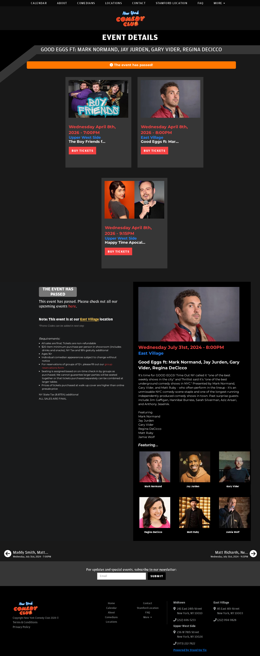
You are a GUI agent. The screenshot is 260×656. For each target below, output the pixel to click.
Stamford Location (171, 3)
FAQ (200, 3)
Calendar (39, 3)
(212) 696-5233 (186, 620)
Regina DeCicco (153, 532)
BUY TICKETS (82, 151)
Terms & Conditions (25, 622)
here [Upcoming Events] (72, 306)
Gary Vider (232, 486)
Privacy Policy (21, 627)
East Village (89, 319)
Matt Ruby (193, 532)
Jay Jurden (193, 486)
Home (111, 603)
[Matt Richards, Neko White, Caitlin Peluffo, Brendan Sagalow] (234, 554)
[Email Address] (121, 576)
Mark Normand (153, 486)
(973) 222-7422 (186, 643)
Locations (113, 3)
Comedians (86, 3)
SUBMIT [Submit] (156, 576)
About (62, 3)
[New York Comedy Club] (130, 18)
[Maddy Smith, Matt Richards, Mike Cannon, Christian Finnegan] (27, 554)
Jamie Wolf (232, 532)
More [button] (219, 3)
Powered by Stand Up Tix (190, 650)
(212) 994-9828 (226, 620)
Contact (139, 3)
